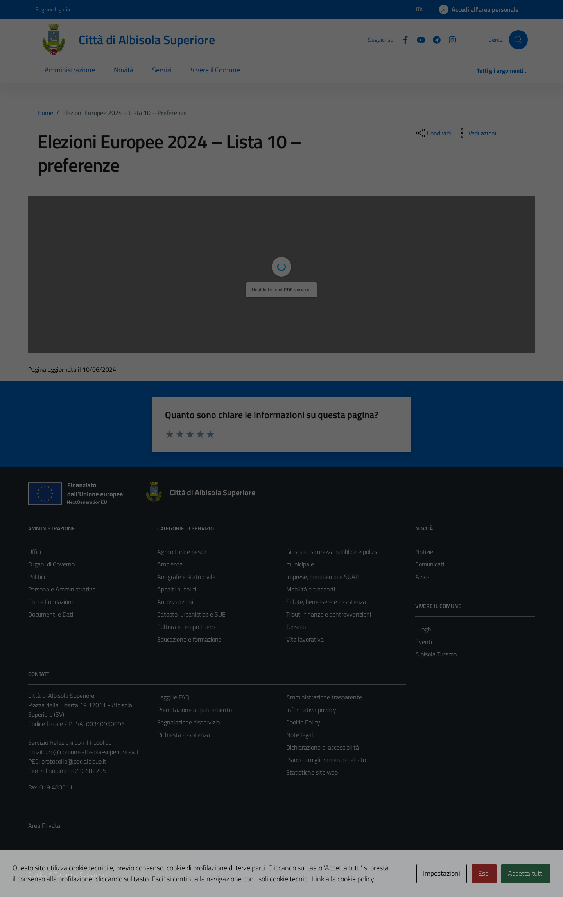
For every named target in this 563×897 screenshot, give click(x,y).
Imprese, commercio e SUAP (322, 576)
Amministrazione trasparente (324, 697)
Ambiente (170, 564)
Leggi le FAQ (173, 697)
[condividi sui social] (433, 133)
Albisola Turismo (436, 654)
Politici (36, 576)
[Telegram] (433, 39)
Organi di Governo (51, 564)
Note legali (300, 734)
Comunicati (429, 564)
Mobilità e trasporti (310, 589)
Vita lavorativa (305, 639)
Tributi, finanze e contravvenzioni (328, 614)
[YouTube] (418, 39)
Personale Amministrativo (61, 589)
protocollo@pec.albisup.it (73, 761)
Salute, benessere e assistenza (326, 601)
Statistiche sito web (312, 772)
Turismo (296, 626)
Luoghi (423, 629)
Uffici (34, 551)
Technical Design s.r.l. (81, 874)
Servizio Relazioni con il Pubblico (69, 742)
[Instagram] (449, 39)
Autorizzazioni (175, 601)
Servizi (162, 70)
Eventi (423, 641)
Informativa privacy (311, 709)
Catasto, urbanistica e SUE (191, 614)
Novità (123, 70)
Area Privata (44, 825)
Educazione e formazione (189, 639)
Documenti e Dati (50, 614)
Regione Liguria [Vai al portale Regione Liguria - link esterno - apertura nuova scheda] (52, 9)
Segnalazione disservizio (188, 722)
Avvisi (422, 576)
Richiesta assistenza (183, 734)
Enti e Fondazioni (50, 601)
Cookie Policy (303, 722)
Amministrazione (70, 70)
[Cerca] (518, 39)
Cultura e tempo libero (186, 626)
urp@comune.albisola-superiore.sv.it (92, 752)
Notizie (424, 551)
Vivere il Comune (215, 70)
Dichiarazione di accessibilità (322, 747)
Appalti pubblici (176, 589)
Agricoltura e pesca (181, 551)
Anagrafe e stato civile (186, 576)
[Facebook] (402, 39)
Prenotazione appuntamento (194, 709)
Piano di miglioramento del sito (326, 759)
